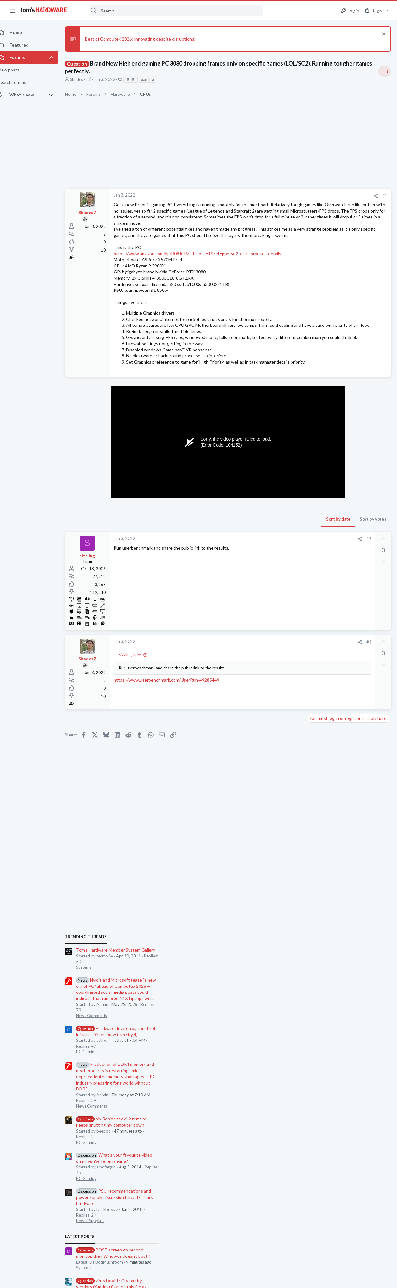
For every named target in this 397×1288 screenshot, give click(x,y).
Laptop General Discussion (332, 898)
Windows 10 (319, 746)
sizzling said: (137, 697)
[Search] (169, 10)
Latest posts (312, 678)
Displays (316, 861)
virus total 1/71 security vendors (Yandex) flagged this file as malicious (343, 728)
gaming (154, 79)
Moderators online (319, 914)
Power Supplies (322, 662)
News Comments (323, 457)
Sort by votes (273, 562)
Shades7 (84, 79)
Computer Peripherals (328, 776)
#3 (268, 684)
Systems (316, 409)
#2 (268, 581)
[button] (12, 10)
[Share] (276, 196)
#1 (284, 195)
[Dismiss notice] (382, 35)
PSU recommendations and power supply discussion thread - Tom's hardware (346, 639)
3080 (137, 79)
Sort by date (238, 562)
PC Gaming (318, 493)
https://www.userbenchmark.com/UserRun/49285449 (173, 722)
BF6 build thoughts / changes (346, 819)
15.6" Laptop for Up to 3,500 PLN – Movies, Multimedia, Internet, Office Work (345, 881)
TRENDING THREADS (318, 378)
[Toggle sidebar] (384, 71)
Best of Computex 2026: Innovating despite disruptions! (147, 39)
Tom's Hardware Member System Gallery (347, 391)
